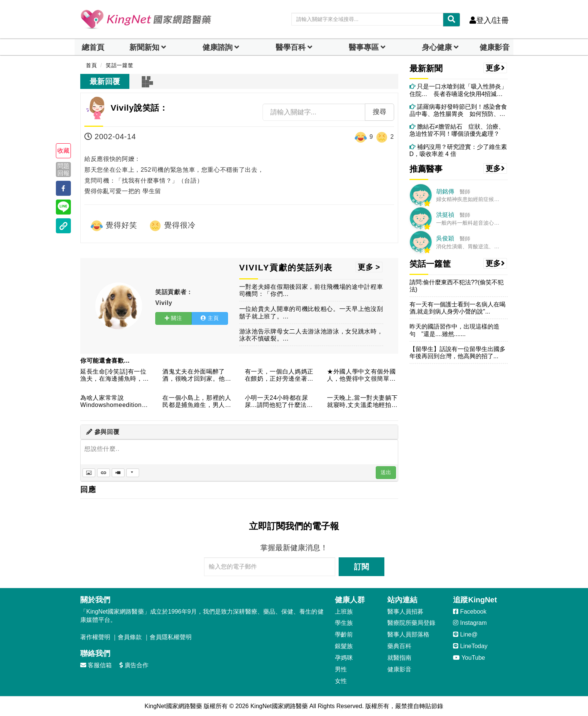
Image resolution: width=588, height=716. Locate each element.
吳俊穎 (445, 238)
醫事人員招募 (405, 611)
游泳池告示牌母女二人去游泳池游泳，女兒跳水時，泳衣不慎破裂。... (311, 335)
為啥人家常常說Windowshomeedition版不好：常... (114, 402)
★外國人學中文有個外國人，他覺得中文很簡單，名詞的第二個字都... (361, 375)
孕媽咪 (344, 657)
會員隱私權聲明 (171, 637)
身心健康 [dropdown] (437, 47)
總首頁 (93, 47)
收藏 (63, 150)
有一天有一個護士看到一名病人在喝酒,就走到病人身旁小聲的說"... (458, 308)
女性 (341, 681)
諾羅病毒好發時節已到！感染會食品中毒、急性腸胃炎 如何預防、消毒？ (458, 110)
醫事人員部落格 (408, 634)
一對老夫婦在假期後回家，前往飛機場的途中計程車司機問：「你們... (311, 290)
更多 (495, 68)
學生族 (344, 623)
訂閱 (361, 567)
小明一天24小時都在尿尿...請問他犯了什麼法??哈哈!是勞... (279, 402)
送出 (386, 472)
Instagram (470, 623)
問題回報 (63, 169)
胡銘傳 (445, 191)
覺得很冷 (172, 226)
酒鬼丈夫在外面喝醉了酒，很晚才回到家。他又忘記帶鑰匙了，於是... (196, 375)
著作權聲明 (95, 637)
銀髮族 (344, 646)
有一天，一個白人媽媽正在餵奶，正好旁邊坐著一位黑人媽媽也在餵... (279, 375)
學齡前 (344, 634)
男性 (341, 669)
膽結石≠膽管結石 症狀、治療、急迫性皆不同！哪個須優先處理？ (457, 130)
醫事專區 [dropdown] (364, 47)
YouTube (469, 657)
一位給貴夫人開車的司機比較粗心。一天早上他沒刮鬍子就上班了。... (311, 312)
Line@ (465, 634)
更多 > (369, 267)
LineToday (470, 646)
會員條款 (130, 637)
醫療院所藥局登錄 (411, 623)
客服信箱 (96, 665)
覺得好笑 (113, 226)
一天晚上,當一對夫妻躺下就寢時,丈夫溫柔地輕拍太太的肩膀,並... (362, 402)
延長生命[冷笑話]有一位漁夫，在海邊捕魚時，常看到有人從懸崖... (114, 375)
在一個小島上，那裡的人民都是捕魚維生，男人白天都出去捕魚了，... (196, 402)
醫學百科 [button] (291, 47)
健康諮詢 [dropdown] (217, 47)
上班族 (344, 611)
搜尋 (379, 112)
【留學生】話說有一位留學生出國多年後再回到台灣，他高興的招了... (458, 352)
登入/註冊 (489, 20)
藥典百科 (399, 646)
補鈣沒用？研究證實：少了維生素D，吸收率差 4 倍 (458, 150)
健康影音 (495, 47)
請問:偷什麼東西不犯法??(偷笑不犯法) (457, 286)
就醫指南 (399, 657)
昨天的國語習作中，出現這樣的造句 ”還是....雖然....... (455, 330)
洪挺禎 (445, 215)
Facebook (469, 611)
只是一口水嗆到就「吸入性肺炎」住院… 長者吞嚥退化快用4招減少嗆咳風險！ (458, 90)
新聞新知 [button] (144, 47)
